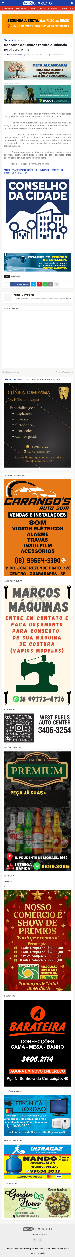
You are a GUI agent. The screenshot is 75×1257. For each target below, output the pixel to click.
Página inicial (9, 40)
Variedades (52, 8)
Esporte (64, 8)
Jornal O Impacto (23, 294)
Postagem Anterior (11, 372)
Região (32, 8)
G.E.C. (26, 379)
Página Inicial (7, 8)
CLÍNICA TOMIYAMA (13, 379)
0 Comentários (56, 55)
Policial (42, 8)
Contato (41, 1253)
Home (32, 1253)
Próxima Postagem (64, 372)
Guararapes (21, 8)
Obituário (8, 881)
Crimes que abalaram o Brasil (46, 379)
